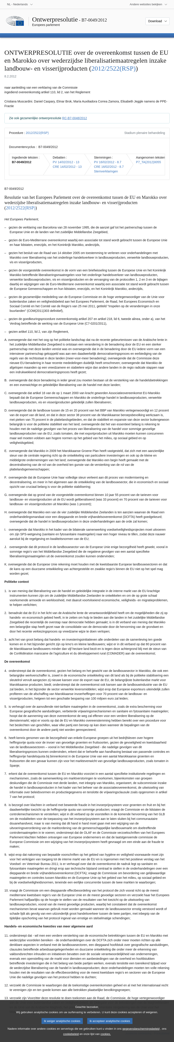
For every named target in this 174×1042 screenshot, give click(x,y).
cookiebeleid (71, 1037)
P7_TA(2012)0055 (148, 162)
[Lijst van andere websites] (149, 4)
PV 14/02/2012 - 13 (66, 162)
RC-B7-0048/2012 (74, 118)
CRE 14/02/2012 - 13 (67, 166)
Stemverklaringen (106, 171)
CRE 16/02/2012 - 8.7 (109, 166)
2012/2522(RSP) (113, 68)
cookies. (106, 1037)
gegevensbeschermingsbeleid (141, 1032)
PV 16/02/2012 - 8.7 (107, 162)
